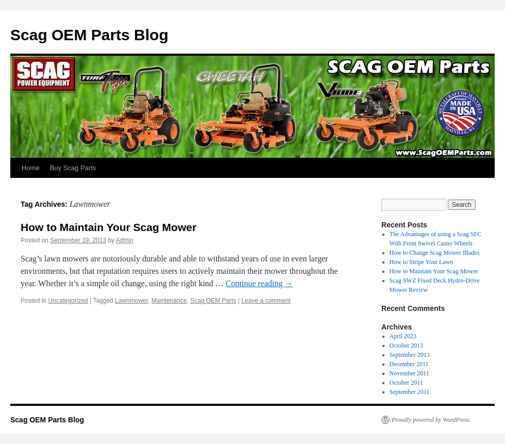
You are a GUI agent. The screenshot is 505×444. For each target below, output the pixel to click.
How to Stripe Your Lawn (421, 262)
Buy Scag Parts (73, 168)
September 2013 (410, 354)
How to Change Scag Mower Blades (435, 252)
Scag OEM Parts (213, 300)
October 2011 (406, 382)
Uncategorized (68, 300)
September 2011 (410, 392)
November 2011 (409, 373)
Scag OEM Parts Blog (89, 34)
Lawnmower (131, 300)
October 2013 (407, 345)
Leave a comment (265, 300)
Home (31, 168)
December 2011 (409, 364)
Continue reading (259, 283)
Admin (124, 240)
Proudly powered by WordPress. (431, 419)
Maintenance (169, 300)
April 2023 (403, 336)
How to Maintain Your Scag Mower (108, 227)
